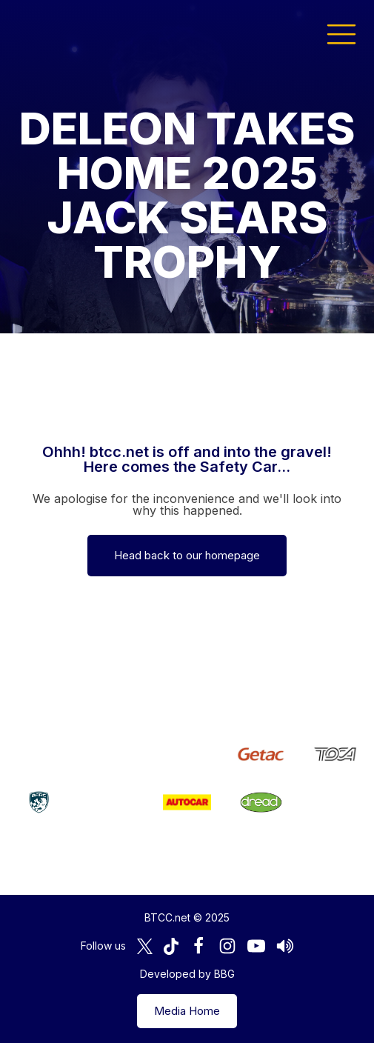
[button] (341, 33)
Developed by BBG (187, 973)
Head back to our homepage (187, 555)
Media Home (187, 1011)
